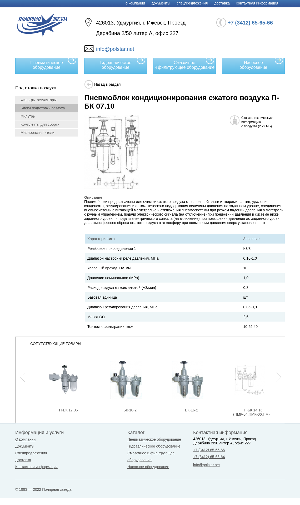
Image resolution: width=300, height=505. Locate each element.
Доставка (222, 3)
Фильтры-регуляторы (39, 100)
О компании (135, 3)
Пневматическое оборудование (53, 64)
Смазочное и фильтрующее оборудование (184, 64)
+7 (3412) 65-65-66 (209, 450)
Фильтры (28, 116)
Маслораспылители (37, 132)
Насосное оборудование (261, 64)
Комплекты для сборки (40, 124)
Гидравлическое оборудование (123, 64)
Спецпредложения (192, 3)
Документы (161, 3)
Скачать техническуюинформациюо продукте (257, 122)
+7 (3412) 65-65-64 (209, 457)
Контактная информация (257, 3)
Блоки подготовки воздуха (43, 108)
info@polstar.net (115, 49)
